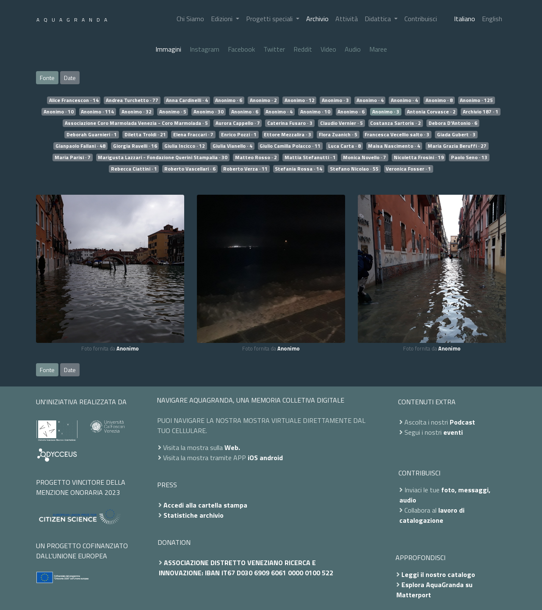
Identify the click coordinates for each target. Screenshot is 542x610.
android (271, 458)
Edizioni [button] (222, 19)
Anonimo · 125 (476, 100)
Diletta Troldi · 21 (145, 134)
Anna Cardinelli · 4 (187, 100)
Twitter (274, 49)
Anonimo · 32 (137, 112)
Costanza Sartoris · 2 (395, 123)
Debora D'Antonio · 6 (453, 123)
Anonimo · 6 (228, 100)
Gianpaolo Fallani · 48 (80, 146)
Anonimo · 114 (97, 112)
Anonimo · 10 (59, 112)
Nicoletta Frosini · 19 (419, 157)
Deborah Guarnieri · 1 (91, 134)
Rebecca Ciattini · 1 (134, 169)
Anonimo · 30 (209, 112)
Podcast (462, 422)
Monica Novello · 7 (364, 157)
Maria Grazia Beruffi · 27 (457, 146)
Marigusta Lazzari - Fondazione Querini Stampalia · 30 (162, 157)
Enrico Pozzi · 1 (239, 134)
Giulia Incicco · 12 (184, 146)
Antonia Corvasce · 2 (431, 112)
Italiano (464, 19)
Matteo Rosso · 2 (256, 157)
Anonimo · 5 (172, 112)
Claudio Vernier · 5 (341, 123)
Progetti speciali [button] (270, 19)
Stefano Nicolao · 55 (354, 169)
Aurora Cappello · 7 (238, 123)
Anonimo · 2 (263, 100)
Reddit (302, 49)
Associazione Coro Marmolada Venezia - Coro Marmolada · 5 (136, 123)
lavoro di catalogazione (432, 515)
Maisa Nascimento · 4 (394, 146)
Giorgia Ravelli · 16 (135, 146)
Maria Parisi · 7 (73, 157)
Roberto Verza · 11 (245, 169)
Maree (378, 49)
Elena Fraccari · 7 (193, 134)
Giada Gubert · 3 (456, 134)
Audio (353, 49)
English (492, 19)
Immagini (168, 49)
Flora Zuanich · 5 (338, 134)
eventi (453, 432)
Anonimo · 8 (439, 100)
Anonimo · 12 (300, 100)
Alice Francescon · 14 (74, 100)
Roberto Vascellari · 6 (190, 169)
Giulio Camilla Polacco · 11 (290, 146)
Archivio (317, 19)
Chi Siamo (190, 19)
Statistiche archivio (193, 515)
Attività (346, 19)
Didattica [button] (379, 19)
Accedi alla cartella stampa (205, 505)
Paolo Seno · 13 (469, 157)
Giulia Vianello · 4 (232, 146)
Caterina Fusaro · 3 (289, 123)
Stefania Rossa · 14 (298, 169)
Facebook (241, 49)
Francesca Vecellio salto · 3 (397, 134)
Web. (232, 447)
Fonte (47, 77)
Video (328, 49)
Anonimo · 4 (370, 100)
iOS (253, 458)
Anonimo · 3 (335, 100)
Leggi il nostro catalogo (438, 574)
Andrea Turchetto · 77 (132, 100)
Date (70, 77)
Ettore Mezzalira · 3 (287, 134)
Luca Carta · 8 (344, 146)
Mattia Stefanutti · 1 (310, 157)
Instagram (204, 49)
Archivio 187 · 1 (480, 112)
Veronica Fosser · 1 (408, 169)
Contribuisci (420, 19)
